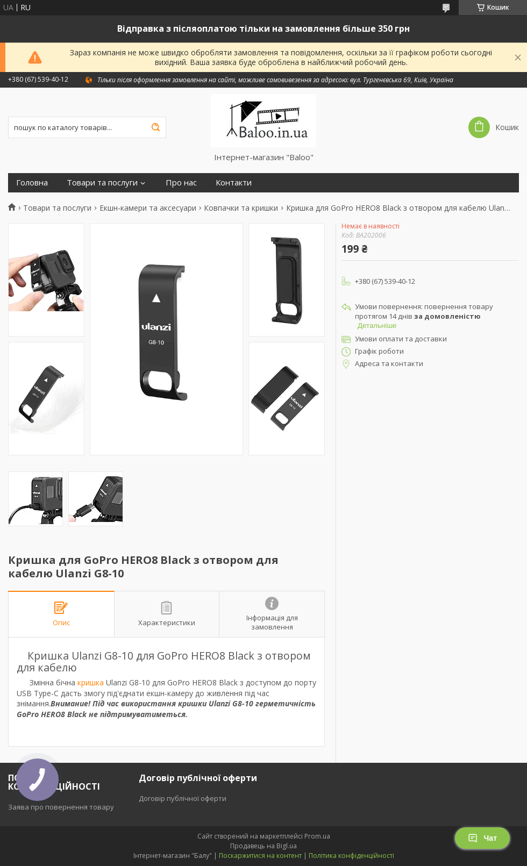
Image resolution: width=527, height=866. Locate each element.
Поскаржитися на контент (260, 855)
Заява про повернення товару (61, 807)
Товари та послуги (102, 182)
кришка (90, 682)
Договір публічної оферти (182, 798)
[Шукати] (155, 127)
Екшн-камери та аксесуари (147, 208)
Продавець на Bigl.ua (263, 845)
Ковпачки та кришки (241, 208)
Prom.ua (317, 836)
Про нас (181, 182)
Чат (482, 838)
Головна (32, 182)
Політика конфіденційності (351, 855)
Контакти (234, 182)
